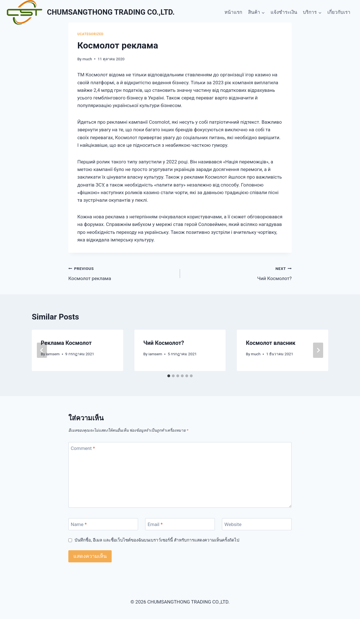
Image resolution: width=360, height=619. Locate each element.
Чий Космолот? (238, 273)
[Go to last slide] (42, 350)
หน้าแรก (233, 12)
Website (233, 524)
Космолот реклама (121, 273)
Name (79, 524)
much (87, 59)
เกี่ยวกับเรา (338, 12)
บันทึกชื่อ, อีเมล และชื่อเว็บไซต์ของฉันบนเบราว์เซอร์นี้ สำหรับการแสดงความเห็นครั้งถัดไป (157, 540)
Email (155, 524)
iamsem (53, 354)
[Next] (318, 350)
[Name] (103, 524)
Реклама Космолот (66, 343)
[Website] (257, 524)
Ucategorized (90, 34)
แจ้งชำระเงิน (284, 12)
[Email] (180, 524)
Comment (83, 448)
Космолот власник (270, 343)
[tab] (168, 375)
